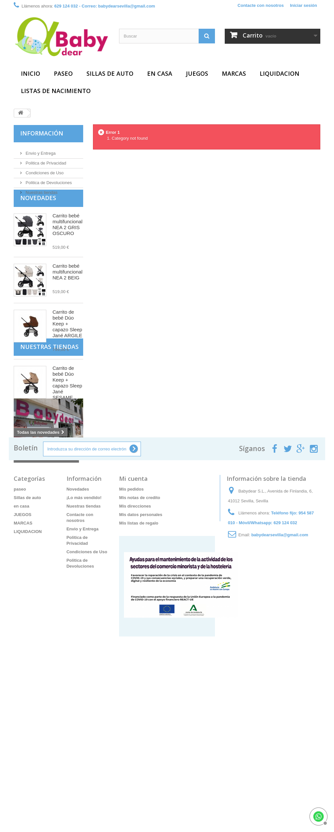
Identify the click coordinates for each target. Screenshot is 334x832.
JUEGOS (197, 73)
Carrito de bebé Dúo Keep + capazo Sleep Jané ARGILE (67, 339)
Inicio (30, 73)
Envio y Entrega (39, 150)
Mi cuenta (133, 617)
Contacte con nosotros (260, 5)
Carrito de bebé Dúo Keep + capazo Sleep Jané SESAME (67, 398)
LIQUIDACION (279, 73)
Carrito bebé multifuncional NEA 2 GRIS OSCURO (68, 240)
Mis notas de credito (139, 636)
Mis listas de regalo (138, 662)
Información (41, 133)
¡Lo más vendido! (84, 636)
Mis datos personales (140, 653)
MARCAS (234, 73)
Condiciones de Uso (44, 170)
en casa (159, 73)
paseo (63, 73)
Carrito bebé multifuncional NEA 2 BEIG (68, 287)
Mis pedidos (131, 628)
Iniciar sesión (303, 5)
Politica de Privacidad (45, 160)
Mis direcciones (135, 645)
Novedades (38, 213)
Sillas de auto (109, 73)
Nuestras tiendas (40, 189)
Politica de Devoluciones (48, 180)
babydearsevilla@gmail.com (279, 673)
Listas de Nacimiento (56, 91)
